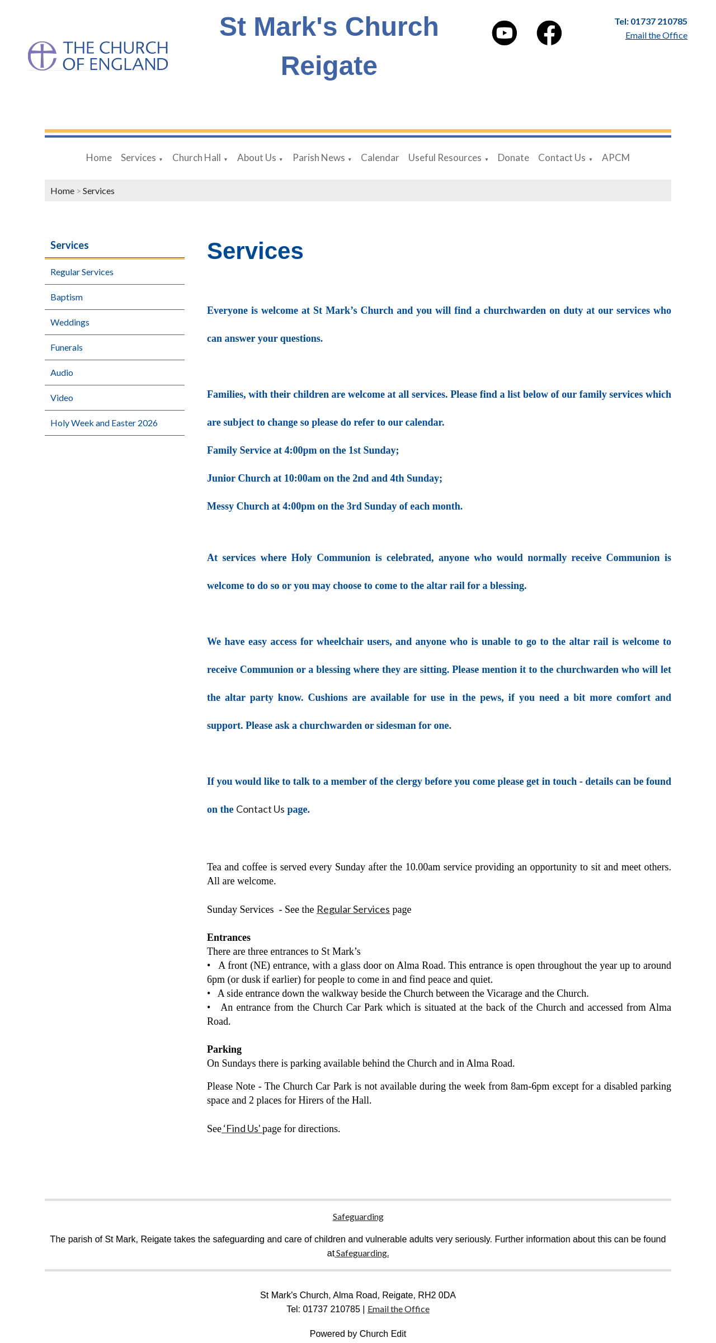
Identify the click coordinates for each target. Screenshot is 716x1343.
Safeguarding (358, 1216)
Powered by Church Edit (358, 1334)
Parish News (319, 157)
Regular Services (82, 271)
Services (138, 157)
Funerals (66, 347)
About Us (256, 157)
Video (61, 397)
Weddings (70, 322)
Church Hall (196, 157)
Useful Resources (445, 157)
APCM (616, 157)
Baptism (66, 296)
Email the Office (399, 1308)
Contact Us (562, 157)
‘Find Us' (242, 1129)
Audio (61, 372)
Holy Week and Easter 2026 (104, 422)
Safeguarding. (362, 1252)
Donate (513, 157)
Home (99, 157)
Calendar (380, 157)
